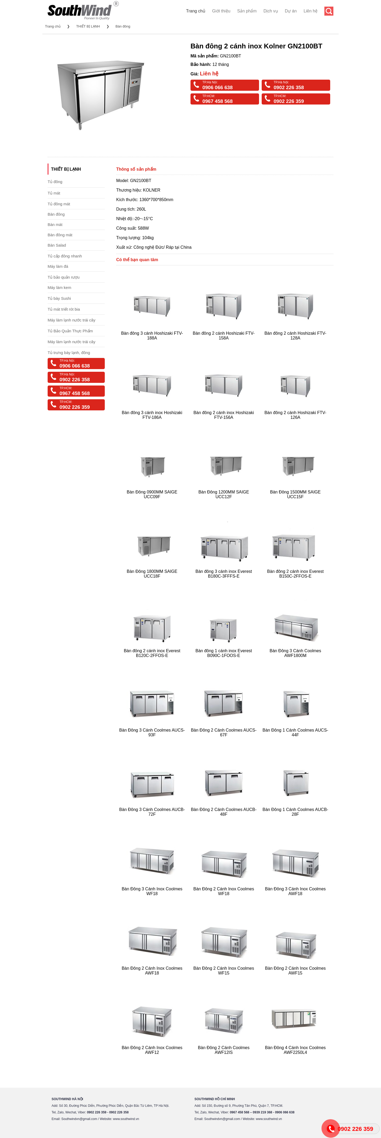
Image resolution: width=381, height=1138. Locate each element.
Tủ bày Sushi (59, 298)
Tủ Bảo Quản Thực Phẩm (70, 331)
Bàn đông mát (60, 235)
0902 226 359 (289, 101)
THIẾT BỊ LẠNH (88, 26)
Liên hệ (310, 11)
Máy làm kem (59, 287)
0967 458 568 (217, 101)
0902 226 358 (289, 87)
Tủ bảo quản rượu (64, 277)
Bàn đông (123, 26)
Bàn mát (55, 224)
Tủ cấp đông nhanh (65, 256)
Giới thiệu (221, 11)
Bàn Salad (57, 245)
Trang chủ (195, 11)
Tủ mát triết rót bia (64, 309)
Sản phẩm (247, 11)
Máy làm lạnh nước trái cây (71, 320)
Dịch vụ (271, 11)
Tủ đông (55, 181)
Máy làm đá (58, 266)
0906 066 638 (217, 87)
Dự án (291, 11)
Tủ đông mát (59, 204)
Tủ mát (54, 193)
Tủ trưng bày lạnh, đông (69, 352)
